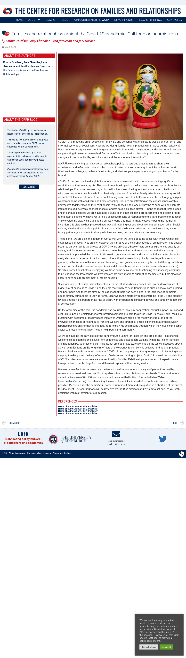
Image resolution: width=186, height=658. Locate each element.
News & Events (123, 20)
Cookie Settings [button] (148, 647)
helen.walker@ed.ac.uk (72, 381)
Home (19, 20)
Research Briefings (150, 20)
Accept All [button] (166, 647)
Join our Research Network (91, 20)
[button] (34, 20)
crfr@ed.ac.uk (119, 444)
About (34, 20)
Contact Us (174, 20)
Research (51, 20)
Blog (65, 20)
